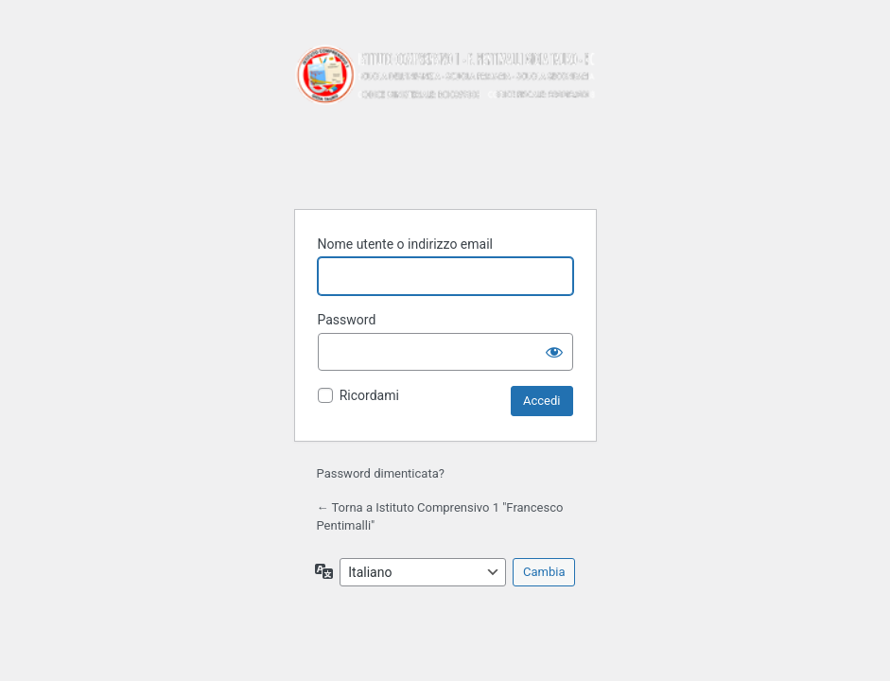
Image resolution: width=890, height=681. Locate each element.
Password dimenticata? (381, 473)
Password (347, 319)
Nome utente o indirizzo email (405, 244)
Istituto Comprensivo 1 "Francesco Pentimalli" (445, 115)
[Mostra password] (554, 352)
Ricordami (369, 395)
